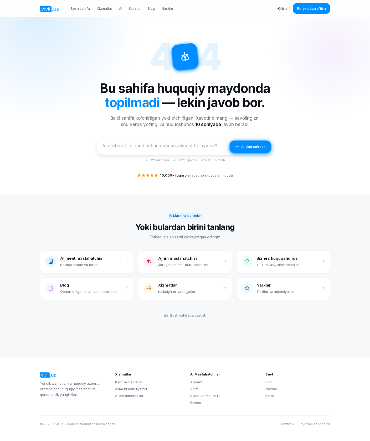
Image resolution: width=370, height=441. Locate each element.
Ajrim (194, 389)
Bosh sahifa (80, 8)
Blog (151, 8)
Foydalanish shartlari (314, 424)
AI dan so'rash (250, 146)
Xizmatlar (104, 8)
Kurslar (135, 8)
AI (120, 8)
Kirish (282, 8)
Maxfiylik (287, 424)
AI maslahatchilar (129, 396)
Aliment (196, 382)
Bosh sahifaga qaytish (185, 315)
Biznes (195, 402)
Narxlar (167, 8)
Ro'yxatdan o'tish (311, 8)
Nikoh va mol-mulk (205, 396)
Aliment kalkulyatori (131, 389)
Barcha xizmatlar (129, 382)
